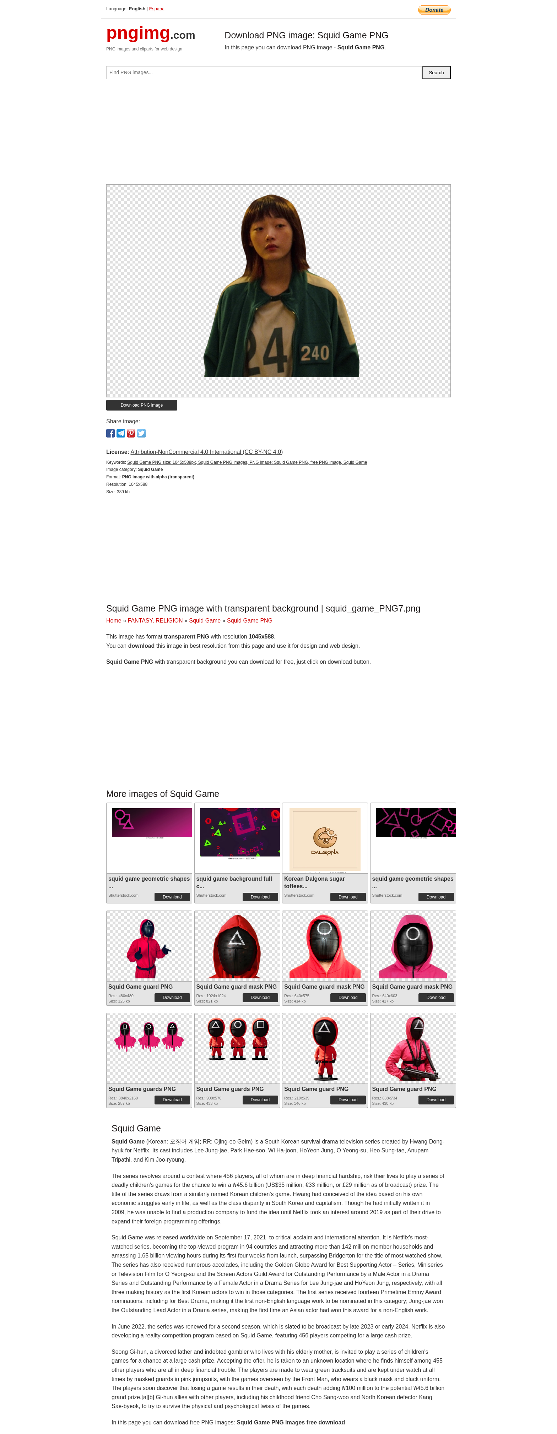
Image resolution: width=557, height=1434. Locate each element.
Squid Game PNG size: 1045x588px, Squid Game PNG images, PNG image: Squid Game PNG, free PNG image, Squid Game (247, 462)
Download (172, 897)
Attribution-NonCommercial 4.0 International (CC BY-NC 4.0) (206, 452)
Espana (156, 8)
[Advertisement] (278, 134)
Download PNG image (142, 405)
